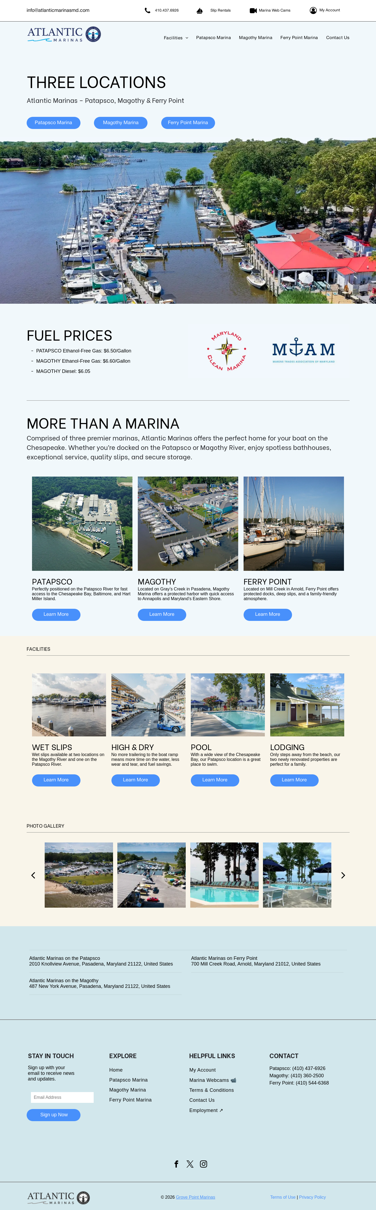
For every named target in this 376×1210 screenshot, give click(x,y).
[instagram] (203, 1165)
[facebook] (176, 1165)
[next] (343, 875)
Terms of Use (283, 1197)
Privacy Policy (312, 1197)
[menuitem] (172, 38)
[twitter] (190, 1165)
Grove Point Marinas (195, 1197)
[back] (33, 875)
